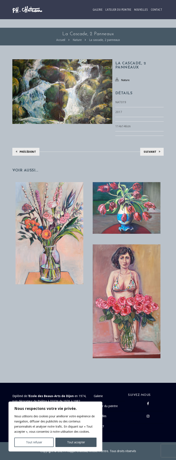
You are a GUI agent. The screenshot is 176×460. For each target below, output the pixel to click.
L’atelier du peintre (118, 10)
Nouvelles (141, 10)
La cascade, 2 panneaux (104, 40)
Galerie (98, 10)
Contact (156, 10)
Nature (77, 40)
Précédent (26, 151)
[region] (55, 426)
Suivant (152, 151)
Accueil (60, 40)
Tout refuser (34, 442)
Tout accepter (76, 442)
